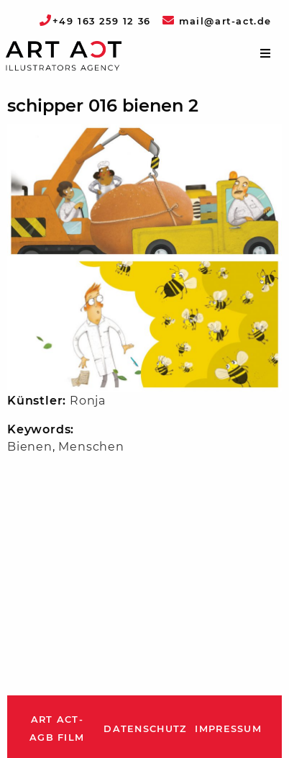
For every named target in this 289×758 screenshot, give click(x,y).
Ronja (88, 400)
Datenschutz (145, 728)
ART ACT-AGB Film (56, 729)
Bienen (29, 447)
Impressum (228, 728)
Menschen (91, 447)
